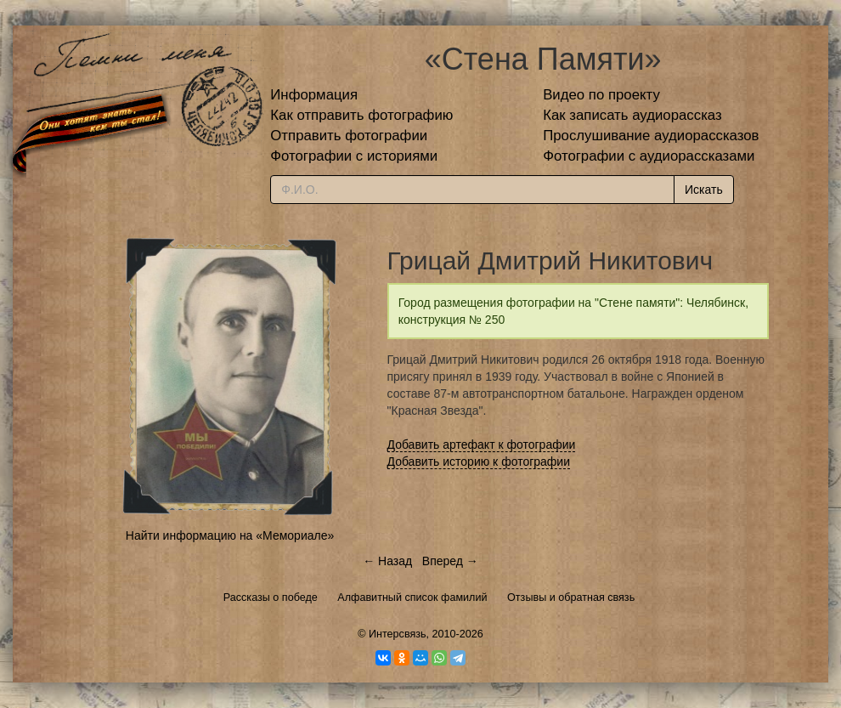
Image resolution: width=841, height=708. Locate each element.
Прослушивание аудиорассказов (651, 135)
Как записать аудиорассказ (632, 115)
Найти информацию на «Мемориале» (230, 535)
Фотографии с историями (353, 156)
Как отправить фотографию (361, 115)
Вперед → (450, 561)
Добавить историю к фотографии (479, 461)
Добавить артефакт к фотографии (481, 444)
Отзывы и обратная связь (571, 597)
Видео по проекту (601, 95)
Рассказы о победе (270, 597)
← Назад (387, 561)
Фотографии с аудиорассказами (648, 156)
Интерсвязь (397, 634)
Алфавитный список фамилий (412, 597)
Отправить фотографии (348, 135)
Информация (314, 95)
